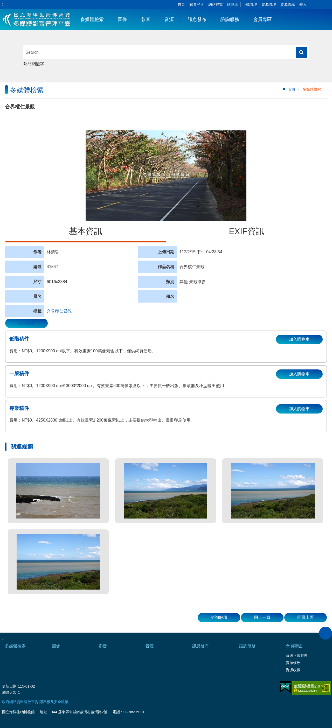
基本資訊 (85, 231)
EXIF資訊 (246, 231)
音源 (169, 19)
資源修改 (293, 663)
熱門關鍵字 (33, 64)
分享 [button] (320, 5)
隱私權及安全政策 (53, 702)
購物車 (232, 4)
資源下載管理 (297, 655)
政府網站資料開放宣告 (20, 702)
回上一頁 (262, 617)
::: (3, 4)
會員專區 (262, 19)
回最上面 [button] (305, 617)
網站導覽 (215, 4)
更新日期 (9, 686)
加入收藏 (26, 323)
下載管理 (250, 4)
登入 (303, 4)
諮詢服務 (229, 19)
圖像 (122, 19)
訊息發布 (197, 19)
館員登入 (196, 4)
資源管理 (268, 4)
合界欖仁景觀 (59, 311)
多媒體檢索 (92, 19)
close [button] (325, 633)
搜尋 (301, 52)
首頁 (181, 4)
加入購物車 (299, 339)
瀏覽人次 (9, 692)
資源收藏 (287, 4)
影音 (145, 19)
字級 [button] (312, 5)
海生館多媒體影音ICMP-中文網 (36, 19)
